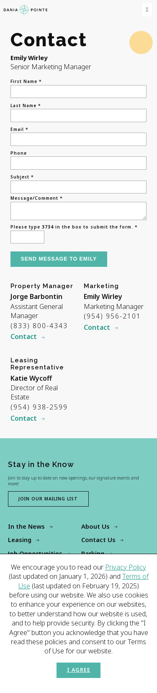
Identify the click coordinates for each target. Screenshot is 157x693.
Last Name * (25, 105)
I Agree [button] (78, 669)
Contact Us (98, 541)
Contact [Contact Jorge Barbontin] (23, 338)
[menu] (147, 9)
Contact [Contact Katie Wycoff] (23, 419)
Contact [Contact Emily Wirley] (97, 329)
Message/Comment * (36, 198)
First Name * (26, 81)
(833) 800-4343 (39, 327)
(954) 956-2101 (112, 317)
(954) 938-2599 (39, 408)
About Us (95, 528)
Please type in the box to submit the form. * (74, 228)
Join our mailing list (48, 500)
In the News (26, 528)
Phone (18, 153)
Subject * (22, 177)
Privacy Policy (125, 567)
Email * (19, 129)
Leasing (19, 541)
